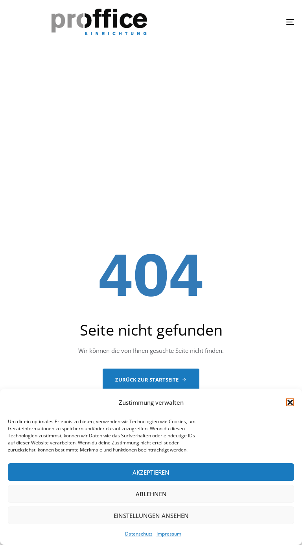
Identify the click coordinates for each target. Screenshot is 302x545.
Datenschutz (139, 533)
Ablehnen (151, 494)
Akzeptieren (151, 472)
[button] (290, 402)
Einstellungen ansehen (151, 515)
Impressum (169, 533)
